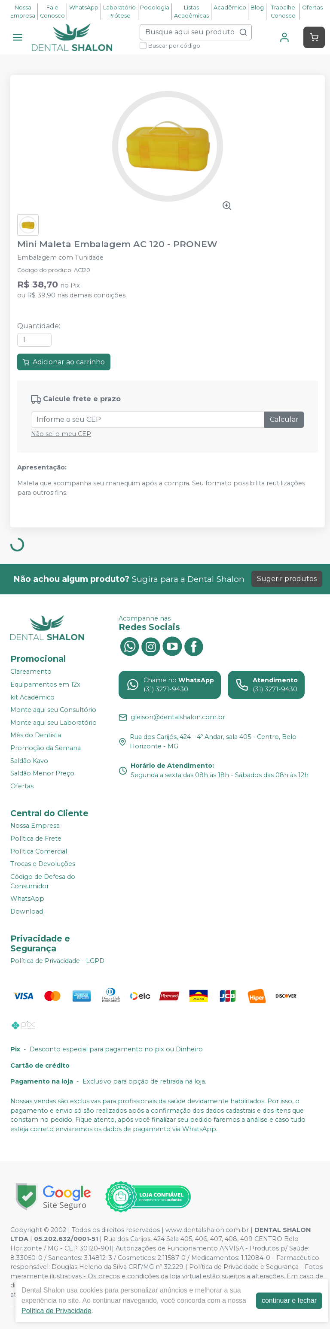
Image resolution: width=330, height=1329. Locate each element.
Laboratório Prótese (119, 11)
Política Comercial (38, 851)
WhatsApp (83, 7)
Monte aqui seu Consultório (53, 710)
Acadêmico (230, 7)
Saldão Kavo (29, 761)
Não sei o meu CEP (61, 434)
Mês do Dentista (35, 735)
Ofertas (312, 7)
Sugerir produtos (287, 579)
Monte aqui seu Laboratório (53, 723)
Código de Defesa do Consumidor (42, 881)
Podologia (154, 7)
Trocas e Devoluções (42, 864)
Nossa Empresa (22, 11)
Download (26, 911)
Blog (257, 7)
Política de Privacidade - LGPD (57, 961)
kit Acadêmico (32, 697)
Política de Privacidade (56, 1310)
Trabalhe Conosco (283, 11)
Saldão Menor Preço (42, 773)
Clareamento (31, 672)
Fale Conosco (52, 11)
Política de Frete (35, 838)
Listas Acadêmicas (191, 11)
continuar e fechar (289, 1300)
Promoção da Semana (45, 748)
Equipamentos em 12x (45, 684)
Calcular (284, 419)
